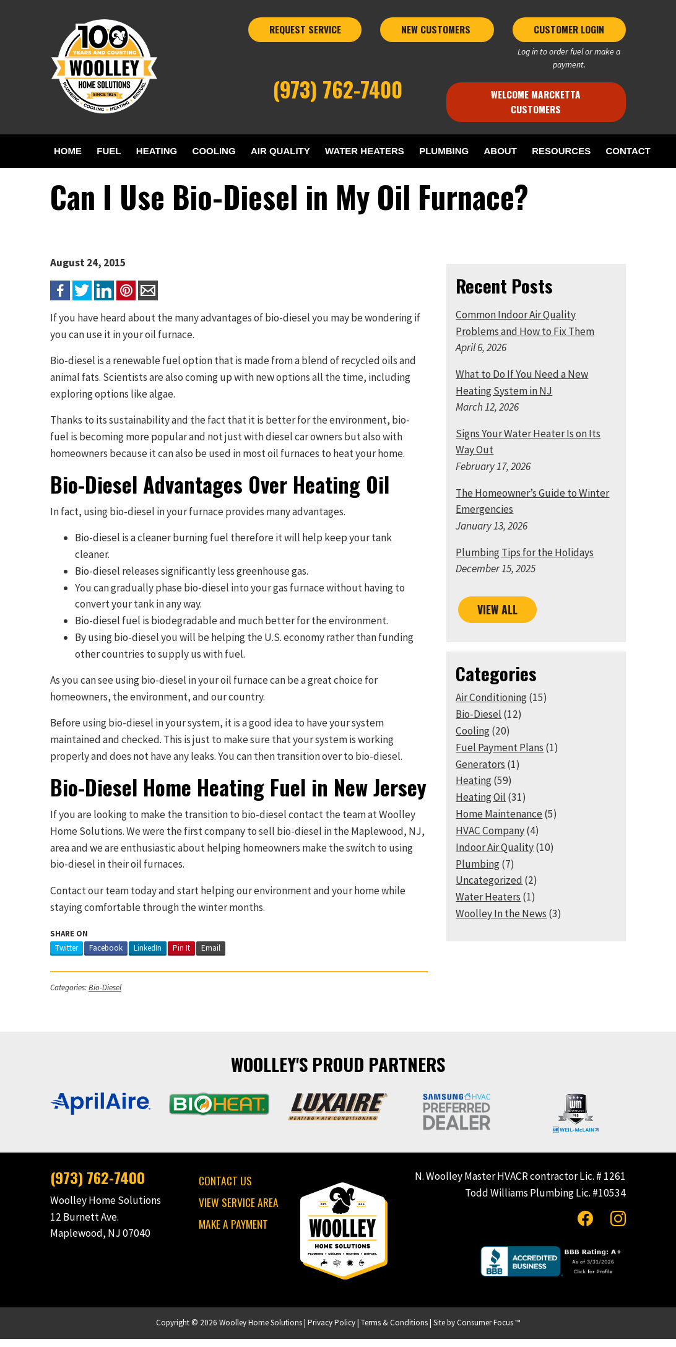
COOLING (237, 150)
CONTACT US (221, 1188)
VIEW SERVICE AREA (235, 1210)
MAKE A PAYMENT (229, 1232)
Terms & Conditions (394, 1330)
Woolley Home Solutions (260, 1330)
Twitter (59, 956)
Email (204, 956)
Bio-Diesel (98, 995)
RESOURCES (619, 150)
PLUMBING (488, 150)
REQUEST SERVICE (304, 36)
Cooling (475, 754)
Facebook (99, 956)
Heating (476, 804)
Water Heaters (490, 921)
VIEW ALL (499, 634)
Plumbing (480, 887)
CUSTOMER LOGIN (574, 36)
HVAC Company (492, 854)
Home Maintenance (501, 837)
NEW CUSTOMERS (439, 36)
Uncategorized (491, 904)
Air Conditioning (493, 721)
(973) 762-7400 (337, 96)
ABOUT (551, 150)
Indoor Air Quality (497, 871)
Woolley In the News (503, 937)
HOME (72, 150)
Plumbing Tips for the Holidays (527, 576)
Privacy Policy (331, 1330)
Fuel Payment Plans (502, 771)
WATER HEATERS (402, 150)
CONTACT (80, 174)
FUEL (118, 150)
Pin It (174, 956)
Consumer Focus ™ (488, 1330)
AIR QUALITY (310, 150)
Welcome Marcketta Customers (541, 101)
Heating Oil (483, 821)
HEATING (173, 150)
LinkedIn (141, 956)
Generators (483, 788)
